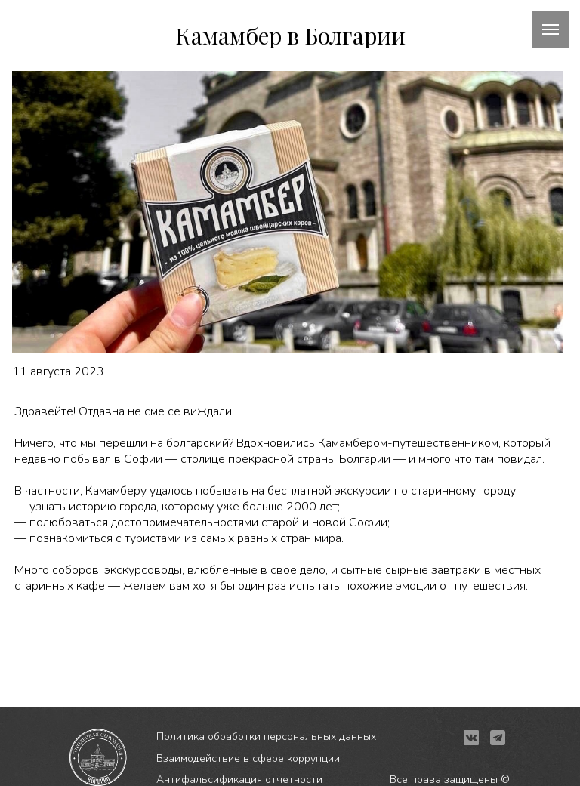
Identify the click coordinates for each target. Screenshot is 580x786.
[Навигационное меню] (550, 29)
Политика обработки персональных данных (266, 736)
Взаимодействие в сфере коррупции (248, 758)
